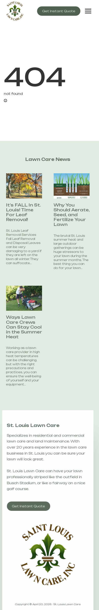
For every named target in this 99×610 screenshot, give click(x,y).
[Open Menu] (88, 11)
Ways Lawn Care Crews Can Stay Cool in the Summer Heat (21, 327)
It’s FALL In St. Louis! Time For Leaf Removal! (20, 212)
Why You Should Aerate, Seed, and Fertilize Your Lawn (68, 215)
